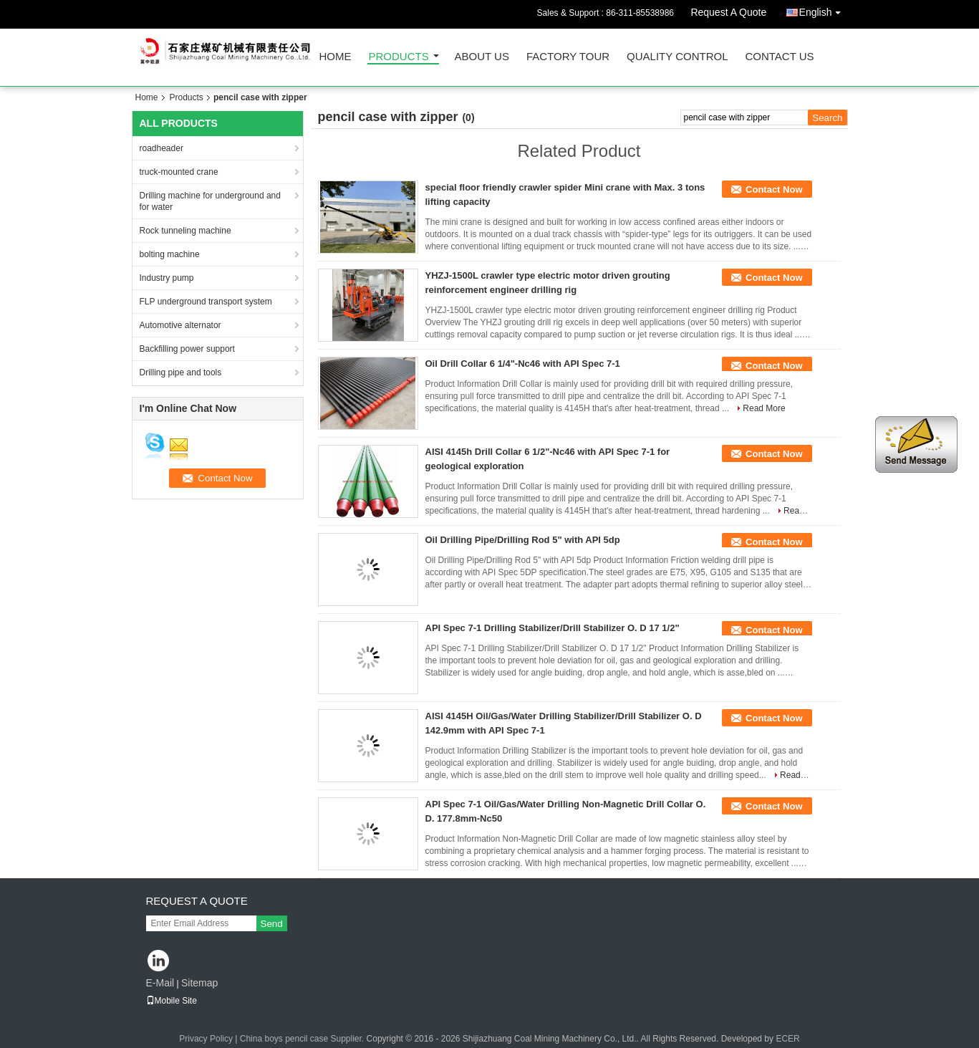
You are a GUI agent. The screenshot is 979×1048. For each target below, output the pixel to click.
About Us (482, 57)
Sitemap (199, 983)
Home (335, 57)
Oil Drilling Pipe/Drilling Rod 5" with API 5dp (522, 539)
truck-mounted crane (179, 172)
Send (272, 923)
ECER (787, 1039)
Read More (764, 408)
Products (399, 57)
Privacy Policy (206, 1039)
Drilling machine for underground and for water (210, 201)
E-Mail (160, 983)
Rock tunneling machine (185, 231)
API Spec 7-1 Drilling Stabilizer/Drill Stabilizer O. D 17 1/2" (552, 627)
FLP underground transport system (206, 302)
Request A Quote (728, 12)
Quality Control (677, 57)
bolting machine (170, 254)
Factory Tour (567, 57)
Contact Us (779, 57)
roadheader (161, 148)
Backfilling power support (187, 349)
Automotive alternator (180, 325)
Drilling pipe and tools (181, 372)
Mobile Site (171, 1001)
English (823, 9)
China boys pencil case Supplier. (303, 1039)
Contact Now (774, 189)
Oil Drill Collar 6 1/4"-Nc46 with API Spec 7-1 (522, 363)
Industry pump (167, 278)
